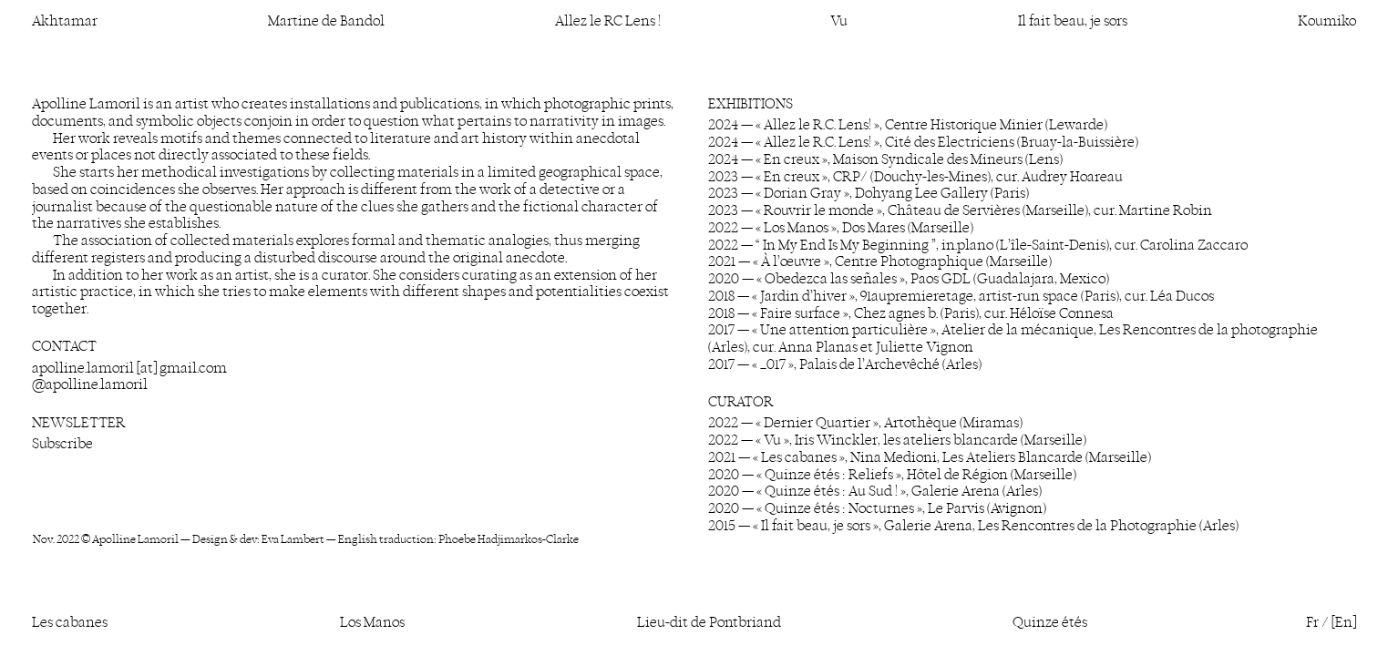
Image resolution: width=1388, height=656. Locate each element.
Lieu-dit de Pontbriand (709, 621)
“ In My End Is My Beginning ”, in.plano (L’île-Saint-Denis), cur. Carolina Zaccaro (1002, 244)
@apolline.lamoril (90, 384)
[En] (1343, 621)
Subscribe (62, 443)
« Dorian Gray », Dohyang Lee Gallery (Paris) (892, 192)
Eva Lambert (293, 539)
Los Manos (372, 621)
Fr (1312, 621)
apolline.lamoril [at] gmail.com (129, 367)
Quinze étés (1050, 621)
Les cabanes (70, 621)
